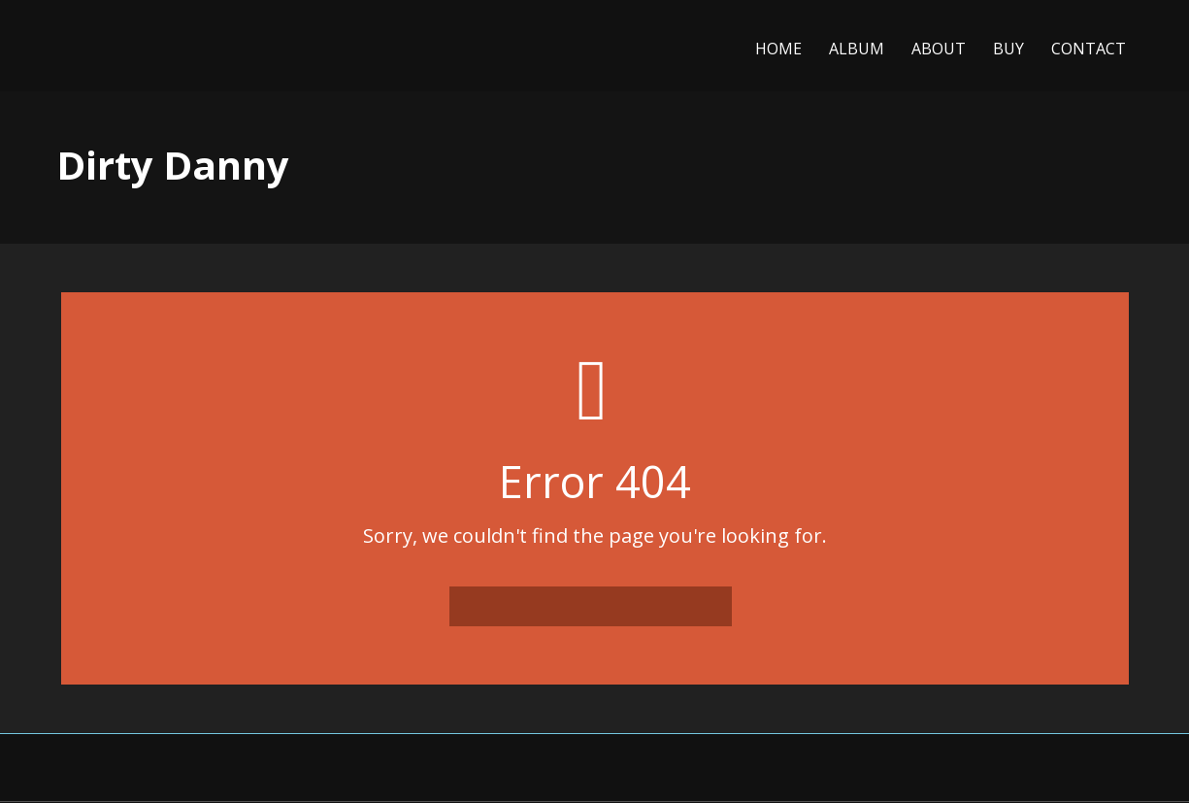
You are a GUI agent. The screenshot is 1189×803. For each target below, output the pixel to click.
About (938, 48)
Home (778, 48)
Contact (1088, 48)
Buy (1008, 48)
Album (856, 48)
